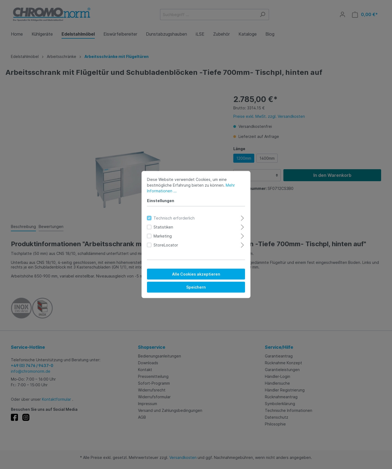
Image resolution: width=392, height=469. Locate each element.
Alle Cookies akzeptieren (196, 274)
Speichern (196, 287)
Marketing (163, 236)
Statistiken (163, 227)
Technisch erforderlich (174, 218)
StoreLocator (166, 245)
